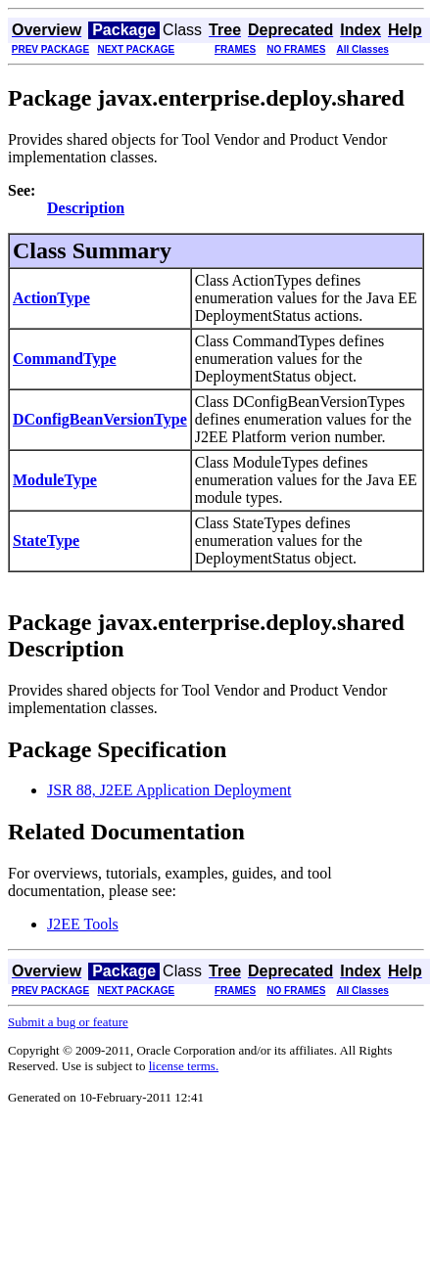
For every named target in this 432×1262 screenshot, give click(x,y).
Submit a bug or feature (68, 1021)
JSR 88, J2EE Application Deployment (169, 790)
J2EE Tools (83, 924)
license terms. (183, 1066)
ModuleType (55, 480)
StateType (46, 540)
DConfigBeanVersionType (100, 419)
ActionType (51, 298)
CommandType (65, 358)
